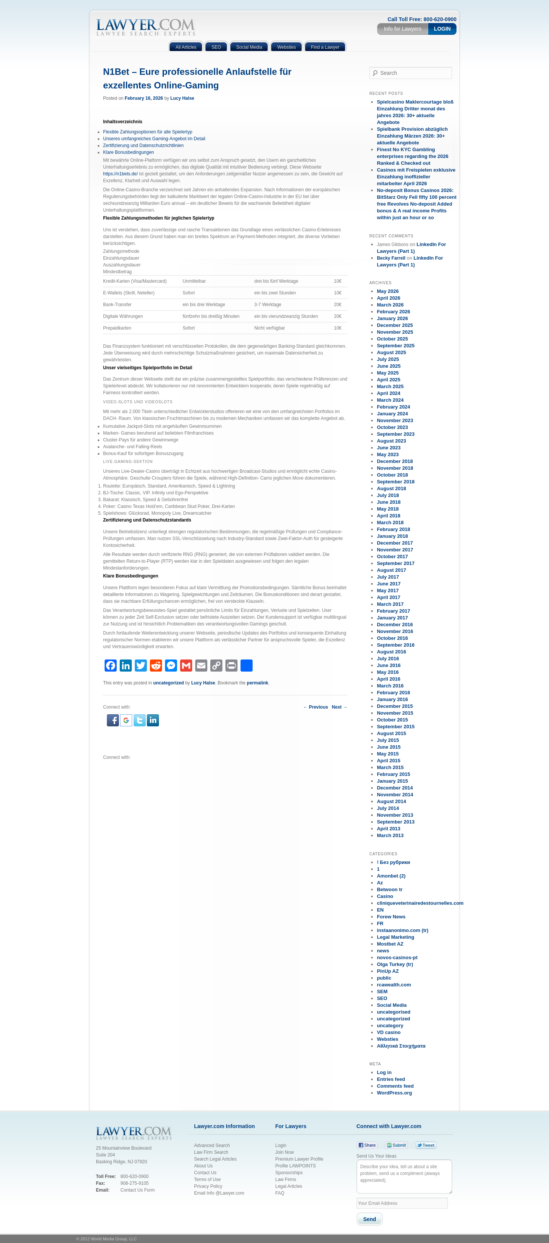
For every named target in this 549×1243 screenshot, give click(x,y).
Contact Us (205, 1172)
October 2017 (392, 556)
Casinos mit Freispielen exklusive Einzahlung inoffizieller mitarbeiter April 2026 (416, 176)
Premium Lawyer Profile (299, 1159)
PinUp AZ (388, 971)
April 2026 (388, 298)
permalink (257, 683)
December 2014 (395, 788)
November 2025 (395, 332)
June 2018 (389, 502)
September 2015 (396, 726)
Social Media (392, 1005)
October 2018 (392, 475)
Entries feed (391, 1079)
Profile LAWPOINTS (295, 1166)
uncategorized (168, 683)
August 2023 (391, 441)
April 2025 (388, 379)
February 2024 (393, 407)
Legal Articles (288, 1186)
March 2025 (390, 386)
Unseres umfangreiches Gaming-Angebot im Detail (154, 138)
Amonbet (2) (391, 876)
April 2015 (388, 760)
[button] (113, 725)
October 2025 (392, 339)
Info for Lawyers (403, 29)
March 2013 (390, 835)
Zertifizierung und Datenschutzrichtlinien (143, 145)
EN (380, 910)
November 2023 (395, 420)
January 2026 (392, 318)
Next (339, 707)
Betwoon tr (389, 889)
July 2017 (388, 577)
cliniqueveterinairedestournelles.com (420, 903)
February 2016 (393, 692)
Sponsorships (289, 1172)
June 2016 (389, 665)
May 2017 (388, 590)
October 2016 (392, 638)
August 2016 (391, 652)
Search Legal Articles (215, 1159)
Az (380, 882)
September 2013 (396, 822)
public (384, 978)
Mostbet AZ (390, 944)
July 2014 (388, 808)
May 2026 (388, 291)
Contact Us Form (137, 1190)
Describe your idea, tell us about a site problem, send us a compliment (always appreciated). (404, 1176)
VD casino (389, 1032)
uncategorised (393, 1012)
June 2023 (389, 447)
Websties (387, 1039)
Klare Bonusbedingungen (128, 152)
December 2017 (395, 543)
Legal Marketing (395, 937)
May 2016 (388, 672)
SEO (382, 998)
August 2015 (391, 733)
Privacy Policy (209, 1186)
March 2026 (390, 305)
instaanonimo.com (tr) (403, 930)
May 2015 (388, 754)
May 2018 (388, 509)
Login (442, 29)
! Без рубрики (393, 862)
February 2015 (393, 774)
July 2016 (388, 658)
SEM (382, 991)
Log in (384, 1072)
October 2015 (392, 720)
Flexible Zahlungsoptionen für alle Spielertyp (147, 132)
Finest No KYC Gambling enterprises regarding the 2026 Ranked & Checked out (412, 156)
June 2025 (389, 366)
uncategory (390, 1025)
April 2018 (388, 516)
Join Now (284, 1152)
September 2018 (396, 482)
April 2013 (388, 828)
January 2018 (392, 536)
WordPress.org (394, 1093)
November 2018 (395, 468)
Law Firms (285, 1179)
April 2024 (388, 393)
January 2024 (392, 413)
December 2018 (395, 461)
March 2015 (390, 767)
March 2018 (390, 522)
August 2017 (391, 570)
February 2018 (393, 529)
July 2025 (388, 359)
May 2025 (388, 373)
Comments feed (395, 1086)
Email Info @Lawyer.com (219, 1193)
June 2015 (389, 747)
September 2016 (396, 645)
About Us (203, 1166)
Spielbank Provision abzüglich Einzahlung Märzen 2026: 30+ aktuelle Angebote (412, 136)
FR (380, 923)
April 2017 (388, 597)
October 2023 (392, 427)
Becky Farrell (391, 258)
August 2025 (391, 352)
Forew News (391, 916)
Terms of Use (207, 1179)
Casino (385, 896)
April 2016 (388, 679)
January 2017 (392, 618)
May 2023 (388, 454)
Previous (315, 707)
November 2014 (395, 794)
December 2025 (395, 325)
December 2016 (395, 624)
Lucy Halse (182, 98)
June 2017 (389, 584)
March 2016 (390, 686)
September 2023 (396, 434)
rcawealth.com (394, 985)
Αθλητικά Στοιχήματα (401, 1046)
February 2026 (393, 311)
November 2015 (395, 713)
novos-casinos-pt (397, 957)
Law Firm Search (211, 1152)
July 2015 (388, 740)
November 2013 (395, 815)
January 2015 (392, 781)
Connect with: (117, 757)
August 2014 (391, 801)
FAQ (279, 1193)
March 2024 (390, 400)
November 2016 (395, 631)
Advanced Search (212, 1145)
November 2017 (395, 550)
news (383, 951)
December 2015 (395, 706)
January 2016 (392, 699)
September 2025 (396, 345)
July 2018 (388, 495)
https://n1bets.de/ (120, 173)
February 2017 (393, 611)
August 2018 (391, 488)
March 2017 (390, 604)
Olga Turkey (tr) (395, 964)
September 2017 (396, 563)
